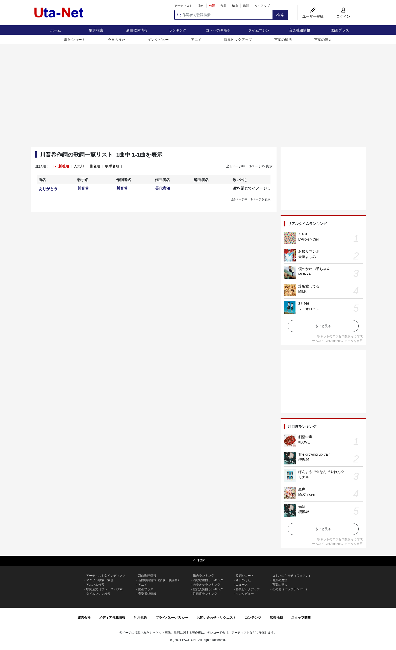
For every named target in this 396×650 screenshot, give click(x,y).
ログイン (343, 16)
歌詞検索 (96, 30)
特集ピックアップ (238, 40)
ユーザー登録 (313, 16)
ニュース (242, 584)
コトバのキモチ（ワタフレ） (292, 575)
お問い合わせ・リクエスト (216, 617)
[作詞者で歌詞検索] (223, 15)
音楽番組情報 (299, 30)
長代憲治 (162, 188)
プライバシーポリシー (172, 617)
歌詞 (246, 6)
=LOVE (304, 442)
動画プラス (340, 30)
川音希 (83, 188)
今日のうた (116, 40)
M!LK (302, 291)
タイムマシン (258, 30)
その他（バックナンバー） (290, 589)
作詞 (212, 6)
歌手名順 (112, 166)
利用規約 (140, 617)
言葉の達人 (323, 40)
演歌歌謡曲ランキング (208, 580)
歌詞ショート (74, 40)
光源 (301, 507)
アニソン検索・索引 (99, 580)
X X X (302, 234)
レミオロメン (308, 309)
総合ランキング (203, 575)
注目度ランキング (205, 594)
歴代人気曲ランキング (208, 589)
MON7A (304, 274)
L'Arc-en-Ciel (308, 239)
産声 (301, 489)
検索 (280, 15)
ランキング (177, 30)
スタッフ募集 (301, 617)
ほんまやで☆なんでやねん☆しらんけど (330, 472)
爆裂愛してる (308, 286)
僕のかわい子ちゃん (314, 269)
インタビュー (158, 40)
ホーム (55, 30)
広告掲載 (276, 617)
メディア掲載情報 (112, 617)
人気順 (79, 166)
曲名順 (94, 166)
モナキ (303, 477)
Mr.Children (307, 494)
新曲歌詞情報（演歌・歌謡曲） (159, 580)
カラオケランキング (206, 584)
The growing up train (314, 454)
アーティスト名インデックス (106, 575)
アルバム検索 (95, 584)
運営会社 (84, 617)
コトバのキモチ (218, 30)
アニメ (196, 40)
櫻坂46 (303, 460)
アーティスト (183, 6)
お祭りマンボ (308, 251)
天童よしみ (307, 257)
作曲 (223, 6)
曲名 (201, 6)
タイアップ (262, 6)
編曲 (235, 6)
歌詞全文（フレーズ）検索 (104, 589)
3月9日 (303, 304)
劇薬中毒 (305, 437)
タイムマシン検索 (98, 594)
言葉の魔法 (283, 40)
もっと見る (323, 326)
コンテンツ (253, 617)
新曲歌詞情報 (136, 30)
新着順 (63, 166)
